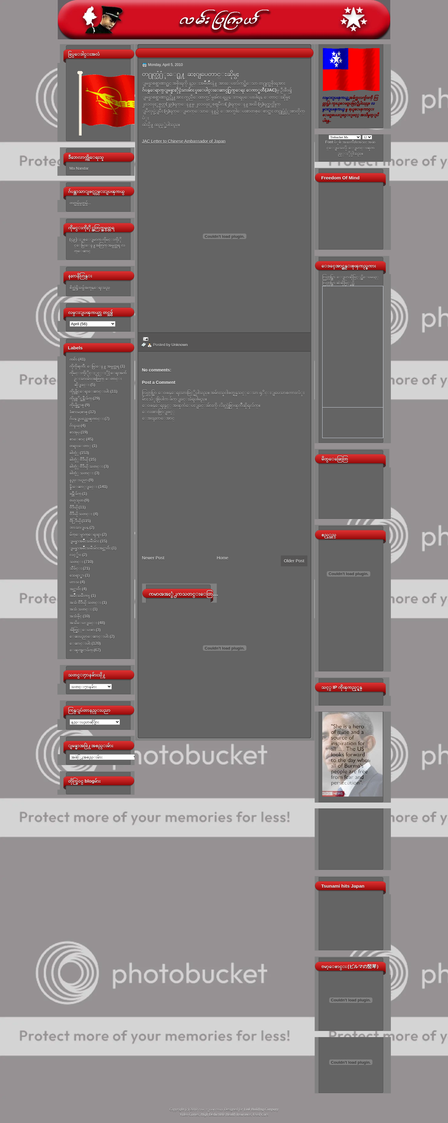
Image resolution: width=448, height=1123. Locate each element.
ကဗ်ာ (73, 359)
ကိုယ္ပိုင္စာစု (77, 405)
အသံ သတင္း (81, 609)
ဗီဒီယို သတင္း (81, 514)
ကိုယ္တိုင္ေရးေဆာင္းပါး (89, 391)
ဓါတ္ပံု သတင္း (82, 473)
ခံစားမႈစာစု (79, 412)
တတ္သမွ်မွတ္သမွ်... (80, 203)
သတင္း (76, 561)
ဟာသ (74, 582)
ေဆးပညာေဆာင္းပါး (89, 636)
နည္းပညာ (79, 480)
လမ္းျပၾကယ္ (210, 1109)
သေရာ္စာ (77, 575)
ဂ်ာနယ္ (75, 425)
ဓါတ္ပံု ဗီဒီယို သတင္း (86, 466)
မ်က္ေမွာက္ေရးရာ (85, 534)
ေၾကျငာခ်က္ (81, 650)
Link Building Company (261, 1109)
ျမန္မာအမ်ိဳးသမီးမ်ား (84, 541)
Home (222, 557)
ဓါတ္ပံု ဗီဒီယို (79, 459)
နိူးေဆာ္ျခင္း (83, 486)
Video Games (189, 1114)
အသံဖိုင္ (76, 616)
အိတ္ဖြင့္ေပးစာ (82, 629)
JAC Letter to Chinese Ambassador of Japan (184, 141)
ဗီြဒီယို (75, 521)
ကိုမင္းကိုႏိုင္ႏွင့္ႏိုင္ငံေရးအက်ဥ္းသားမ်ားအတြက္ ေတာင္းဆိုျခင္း (98, 379)
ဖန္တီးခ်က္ (75, 493)
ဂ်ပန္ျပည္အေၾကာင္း (87, 418)
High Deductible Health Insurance (226, 1114)
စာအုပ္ (75, 432)
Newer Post (153, 557)
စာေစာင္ (77, 439)
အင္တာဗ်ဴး (75, 589)
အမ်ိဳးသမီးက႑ (80, 595)
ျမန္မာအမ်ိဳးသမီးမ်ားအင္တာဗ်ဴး (90, 548)
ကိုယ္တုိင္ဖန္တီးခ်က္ (81, 398)
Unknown (179, 344)
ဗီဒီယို (74, 507)
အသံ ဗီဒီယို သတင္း (85, 602)
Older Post (294, 560)
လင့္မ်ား (75, 554)
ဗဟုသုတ (76, 500)
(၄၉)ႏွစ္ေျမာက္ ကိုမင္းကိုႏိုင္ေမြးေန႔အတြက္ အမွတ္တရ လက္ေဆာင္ (97, 245)
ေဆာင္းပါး (80, 643)
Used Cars (260, 1114)
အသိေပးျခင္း (83, 622)
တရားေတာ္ (80, 446)
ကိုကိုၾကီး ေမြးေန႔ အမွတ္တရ (94, 366)
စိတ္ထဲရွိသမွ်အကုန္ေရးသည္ (90, 287)
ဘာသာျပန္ (79, 527)
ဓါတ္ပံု (74, 452)
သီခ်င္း (76, 568)
